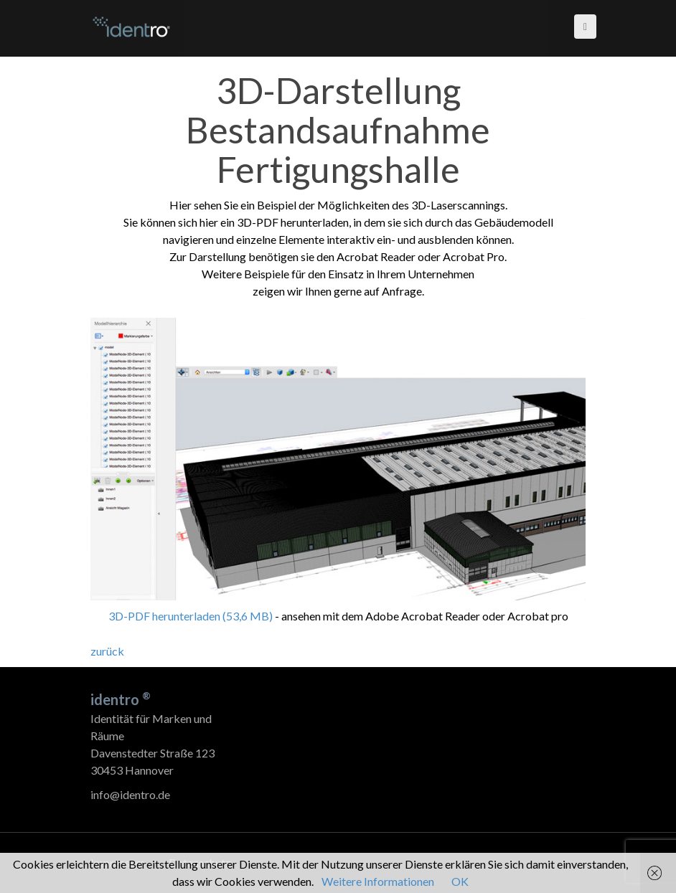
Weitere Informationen (377, 881)
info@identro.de (130, 794)
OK (460, 881)
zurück (107, 651)
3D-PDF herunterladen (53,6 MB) (190, 616)
